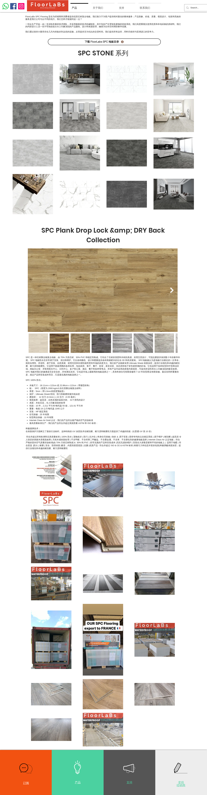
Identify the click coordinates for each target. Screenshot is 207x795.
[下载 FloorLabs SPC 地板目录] (104, 41)
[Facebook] (13, 6)
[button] (25, 768)
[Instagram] (21, 6)
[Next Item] (172, 290)
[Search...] (195, 7)
